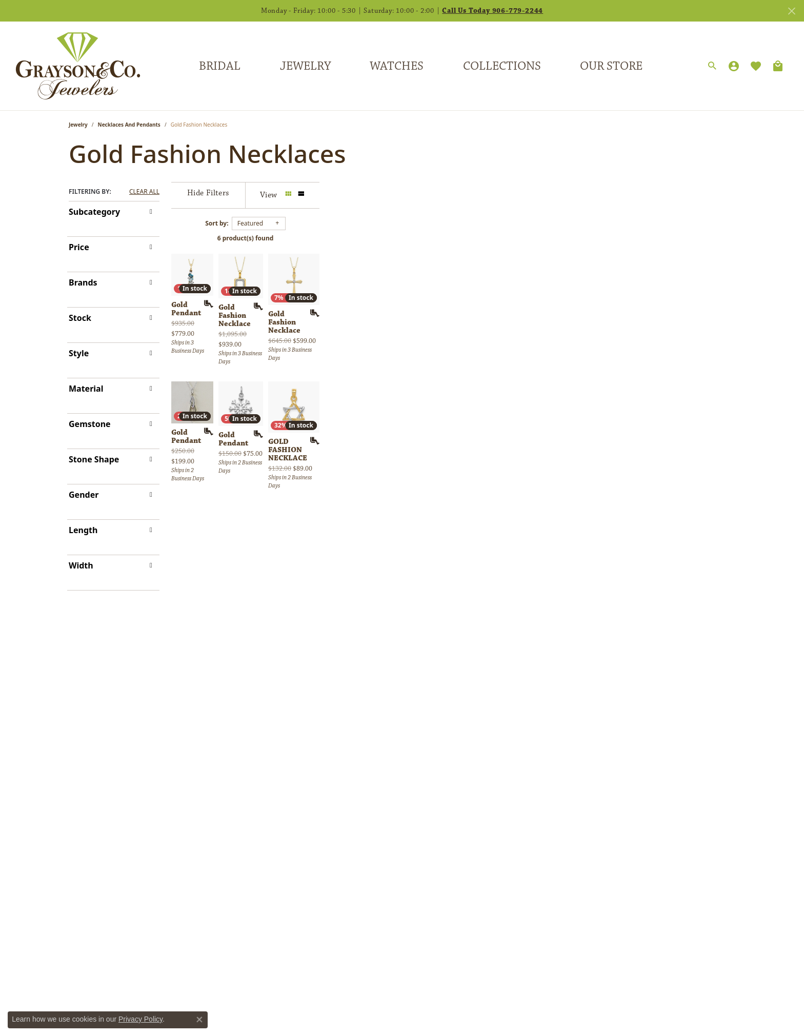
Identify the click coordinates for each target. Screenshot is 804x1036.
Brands (83, 282)
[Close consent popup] (199, 1020)
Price (79, 247)
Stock (80, 318)
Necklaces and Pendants (129, 124)
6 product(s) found (453, 238)
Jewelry (305, 66)
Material (86, 388)
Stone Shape (94, 459)
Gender (83, 495)
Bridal (219, 66)
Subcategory (94, 212)
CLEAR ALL (144, 192)
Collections (502, 66)
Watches (397, 66)
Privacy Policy (140, 1019)
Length (83, 530)
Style (79, 353)
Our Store (611, 66)
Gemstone (90, 424)
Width (81, 565)
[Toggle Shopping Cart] (778, 66)
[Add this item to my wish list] (347, 446)
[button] (712, 66)
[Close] (791, 11)
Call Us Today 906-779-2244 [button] (492, 10)
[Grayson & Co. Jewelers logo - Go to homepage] (70, 66)
